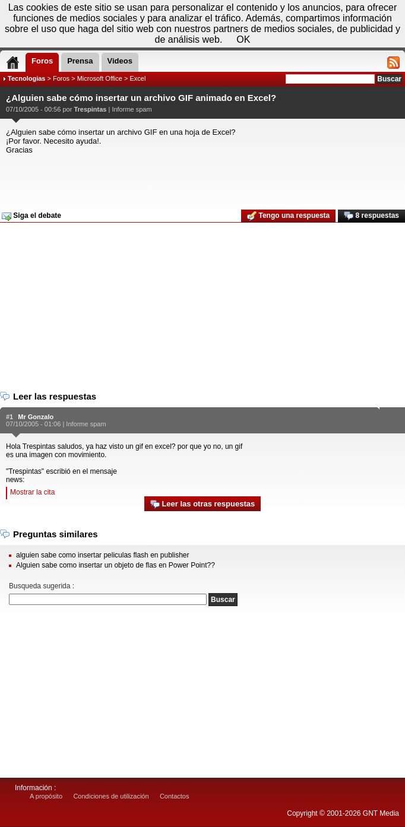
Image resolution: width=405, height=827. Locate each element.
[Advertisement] (201, 178)
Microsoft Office (99, 78)
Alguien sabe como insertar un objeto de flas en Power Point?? (115, 565)
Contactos (174, 796)
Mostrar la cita (32, 492)
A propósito (46, 796)
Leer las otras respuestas (202, 504)
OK (243, 39)
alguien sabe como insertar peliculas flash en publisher (102, 555)
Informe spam (131, 109)
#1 (9, 416)
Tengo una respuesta (288, 216)
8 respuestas (371, 216)
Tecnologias (26, 78)
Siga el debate (31, 216)
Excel (137, 78)
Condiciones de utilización (110, 796)
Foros (61, 78)
